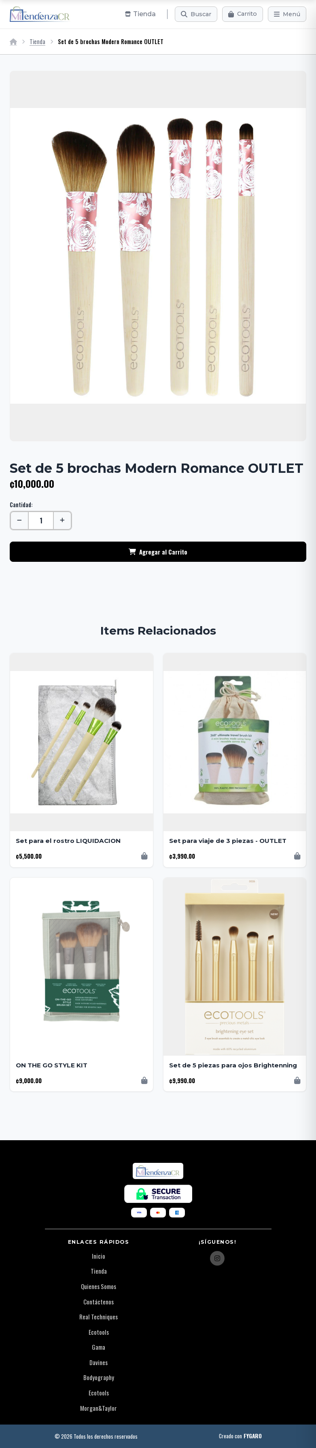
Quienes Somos (98, 1286)
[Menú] (287, 14)
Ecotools (99, 1331)
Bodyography (98, 1377)
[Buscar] (196, 14)
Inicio (98, 1255)
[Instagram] (217, 1258)
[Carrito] (242, 14)
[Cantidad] (41, 520)
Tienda (37, 41)
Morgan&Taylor (98, 1408)
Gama (98, 1346)
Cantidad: (21, 504)
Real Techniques (98, 1316)
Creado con (240, 1436)
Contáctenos (98, 1301)
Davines (98, 1362)
